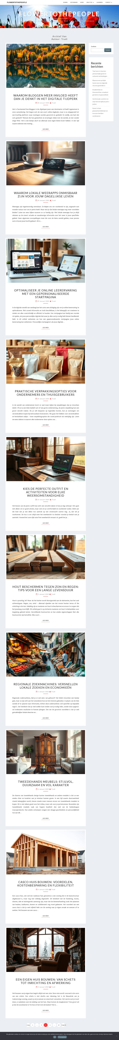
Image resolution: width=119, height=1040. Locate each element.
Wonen (65, 2)
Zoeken (93, 46)
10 (58, 1025)
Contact (108, 2)
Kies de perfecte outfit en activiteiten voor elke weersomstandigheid (45, 492)
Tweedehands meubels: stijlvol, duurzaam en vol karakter (45, 783)
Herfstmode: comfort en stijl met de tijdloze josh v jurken (100, 101)
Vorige (28, 1025)
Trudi (54, 103)
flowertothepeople (17, 2)
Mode (82, 2)
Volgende (63, 1025)
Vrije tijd (89, 2)
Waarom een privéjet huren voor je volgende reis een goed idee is (99, 82)
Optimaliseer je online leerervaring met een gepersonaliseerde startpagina (45, 294)
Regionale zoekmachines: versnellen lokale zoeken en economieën (46, 685)
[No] (117, 1036)
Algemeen (100, 2)
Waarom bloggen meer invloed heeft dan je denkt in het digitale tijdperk (45, 97)
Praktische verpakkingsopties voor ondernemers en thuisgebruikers (45, 392)
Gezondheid (74, 2)
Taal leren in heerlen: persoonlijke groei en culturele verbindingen (99, 73)
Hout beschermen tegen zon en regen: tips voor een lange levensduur (45, 588)
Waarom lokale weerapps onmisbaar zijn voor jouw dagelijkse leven (45, 194)
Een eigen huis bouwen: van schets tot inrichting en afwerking (46, 981)
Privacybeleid (62, 1037)
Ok (55, 1037)
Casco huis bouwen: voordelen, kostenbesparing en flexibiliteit (45, 883)
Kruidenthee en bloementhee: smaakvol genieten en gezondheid (100, 92)
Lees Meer (46, 129)
